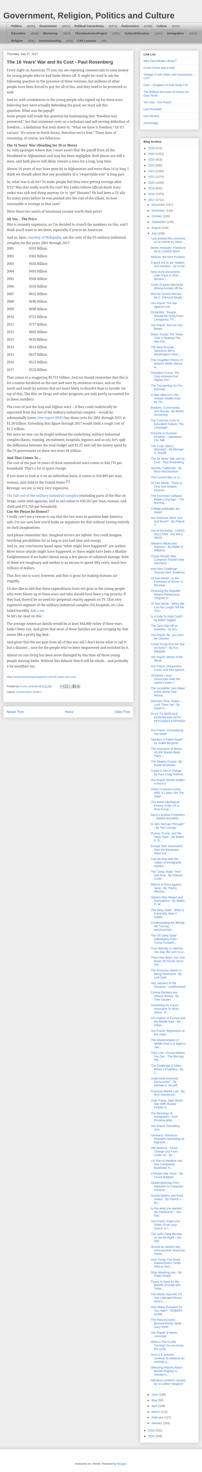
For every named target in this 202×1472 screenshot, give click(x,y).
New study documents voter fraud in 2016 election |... (165, 275)
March (156, 1411)
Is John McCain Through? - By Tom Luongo (168, 825)
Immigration (175, 33)
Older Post (122, 712)
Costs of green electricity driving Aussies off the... (168, 286)
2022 (151, 171)
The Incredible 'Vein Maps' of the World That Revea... (168, 692)
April (155, 1406)
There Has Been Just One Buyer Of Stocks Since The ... (168, 961)
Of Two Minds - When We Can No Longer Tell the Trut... (167, 607)
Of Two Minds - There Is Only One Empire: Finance (166, 486)
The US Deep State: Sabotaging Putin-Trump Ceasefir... (164, 939)
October (157, 216)
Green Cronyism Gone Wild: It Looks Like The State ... (167, 793)
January (157, 1423)
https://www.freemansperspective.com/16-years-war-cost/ (41, 676)
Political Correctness (89, 26)
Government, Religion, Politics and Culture (88, 15)
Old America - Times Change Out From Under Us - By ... (164, 1151)
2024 (151, 159)
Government (48, 26)
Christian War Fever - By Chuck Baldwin (167, 1175)
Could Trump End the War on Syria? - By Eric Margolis (168, 647)
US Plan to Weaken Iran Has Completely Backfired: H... (166, 1164)
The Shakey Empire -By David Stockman (166, 763)
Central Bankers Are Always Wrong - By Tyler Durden (165, 996)
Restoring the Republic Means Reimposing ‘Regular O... (166, 594)
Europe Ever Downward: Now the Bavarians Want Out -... (167, 849)
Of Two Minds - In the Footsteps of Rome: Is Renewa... (167, 582)
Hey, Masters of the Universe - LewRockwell (168, 984)
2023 (151, 165)
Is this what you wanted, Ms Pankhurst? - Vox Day (166, 1212)
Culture (162, 26)
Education (18, 33)
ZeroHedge (151, 123)
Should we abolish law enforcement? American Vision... (168, 1250)
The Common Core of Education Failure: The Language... (167, 424)
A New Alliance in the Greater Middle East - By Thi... (166, 398)
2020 (151, 182)
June (155, 1394)
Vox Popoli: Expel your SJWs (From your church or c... (165, 1224)
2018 (151, 194)
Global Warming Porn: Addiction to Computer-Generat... (167, 1186)
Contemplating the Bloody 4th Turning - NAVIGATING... (168, 926)
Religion (17, 40)
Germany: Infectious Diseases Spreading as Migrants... (167, 1139)
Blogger (121, 1463)
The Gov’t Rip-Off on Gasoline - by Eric (164, 627)
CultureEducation (137, 33)
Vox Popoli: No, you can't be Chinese (167, 636)
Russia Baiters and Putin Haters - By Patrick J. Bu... (167, 1199)
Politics (16, 26)
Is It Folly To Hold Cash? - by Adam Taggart (168, 618)
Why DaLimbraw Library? (160, 61)
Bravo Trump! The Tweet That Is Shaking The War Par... (167, 338)
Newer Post (15, 712)
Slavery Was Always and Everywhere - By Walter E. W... (168, 901)
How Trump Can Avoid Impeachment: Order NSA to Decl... (166, 1263)
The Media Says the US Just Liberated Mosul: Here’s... (166, 1298)
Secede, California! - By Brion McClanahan (166, 469)
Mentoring (50, 33)
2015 (151, 1436)
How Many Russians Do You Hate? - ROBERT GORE (166, 1310)
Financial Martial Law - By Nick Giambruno (168, 1093)
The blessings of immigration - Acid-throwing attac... (164, 1117)
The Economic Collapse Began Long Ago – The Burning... (167, 499)
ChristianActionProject (91, 33)
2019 (151, 188)
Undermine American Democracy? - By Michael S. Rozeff (164, 1082)
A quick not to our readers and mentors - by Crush (168, 264)
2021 (151, 176)
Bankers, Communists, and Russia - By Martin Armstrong (167, 411)
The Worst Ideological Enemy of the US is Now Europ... (165, 805)
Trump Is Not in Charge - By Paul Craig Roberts (167, 772)
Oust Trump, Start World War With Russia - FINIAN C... (167, 1104)
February (158, 1417)
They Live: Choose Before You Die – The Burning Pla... (168, 1056)
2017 (151, 200)
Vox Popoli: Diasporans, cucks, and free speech (167, 668)
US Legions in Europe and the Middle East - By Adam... (168, 1021)
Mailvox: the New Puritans (168, 257)
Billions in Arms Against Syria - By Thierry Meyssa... (166, 888)
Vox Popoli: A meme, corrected (164, 1334)
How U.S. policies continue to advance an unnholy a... (168, 1358)
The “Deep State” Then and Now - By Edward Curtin (166, 875)
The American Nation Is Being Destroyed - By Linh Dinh (166, 974)
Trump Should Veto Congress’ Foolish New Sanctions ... (167, 560)
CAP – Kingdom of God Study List (166, 85)
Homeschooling (50, 40)
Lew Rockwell (153, 109)
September (159, 222)
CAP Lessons (86, 40)
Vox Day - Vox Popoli (157, 102)
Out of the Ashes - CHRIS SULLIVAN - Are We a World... (168, 534)
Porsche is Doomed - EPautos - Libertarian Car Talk (166, 437)
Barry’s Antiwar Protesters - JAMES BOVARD (168, 816)
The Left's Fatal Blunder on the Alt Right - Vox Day (166, 1237)
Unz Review (151, 116)
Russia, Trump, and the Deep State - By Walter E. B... (167, 837)
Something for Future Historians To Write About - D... (165, 1009)
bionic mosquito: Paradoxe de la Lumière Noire (168, 249)
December (159, 204)
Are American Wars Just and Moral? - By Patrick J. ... (168, 521)
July (155, 233)
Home (69, 712)
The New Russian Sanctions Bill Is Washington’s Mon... (166, 350)
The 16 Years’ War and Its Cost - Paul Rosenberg (168, 460)
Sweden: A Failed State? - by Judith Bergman (168, 741)
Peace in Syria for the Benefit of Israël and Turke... (165, 1285)
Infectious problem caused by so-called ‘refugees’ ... (168, 1384)
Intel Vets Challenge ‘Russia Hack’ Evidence (168, 570)
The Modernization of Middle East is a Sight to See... (168, 1043)
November (159, 210)
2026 (151, 148)
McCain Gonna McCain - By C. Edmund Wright (167, 295)
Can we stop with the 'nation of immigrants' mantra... (166, 862)
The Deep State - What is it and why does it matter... (167, 913)
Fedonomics (130, 26)
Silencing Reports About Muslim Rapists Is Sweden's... (166, 1371)
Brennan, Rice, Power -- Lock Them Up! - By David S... (166, 704)
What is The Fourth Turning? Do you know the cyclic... (167, 1345)
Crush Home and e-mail (159, 67)
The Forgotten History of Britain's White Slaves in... (167, 363)
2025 (151, 154)
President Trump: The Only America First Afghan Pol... (165, 376)
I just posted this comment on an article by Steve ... (168, 240)
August (156, 227)
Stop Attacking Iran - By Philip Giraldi (166, 1274)
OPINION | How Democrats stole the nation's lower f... (165, 679)
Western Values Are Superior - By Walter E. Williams (167, 547)
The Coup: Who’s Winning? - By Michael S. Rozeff (167, 449)
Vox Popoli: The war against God (164, 304)
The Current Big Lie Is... (166, 477)
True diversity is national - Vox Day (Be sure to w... (168, 950)
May (155, 1400)
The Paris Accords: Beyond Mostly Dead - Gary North (167, 1323)
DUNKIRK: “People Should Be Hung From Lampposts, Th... (167, 316)
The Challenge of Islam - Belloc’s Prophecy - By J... (167, 1069)
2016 (151, 1430)
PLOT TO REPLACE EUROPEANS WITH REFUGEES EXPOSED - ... (168, 719)
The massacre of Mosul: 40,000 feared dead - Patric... (166, 752)
